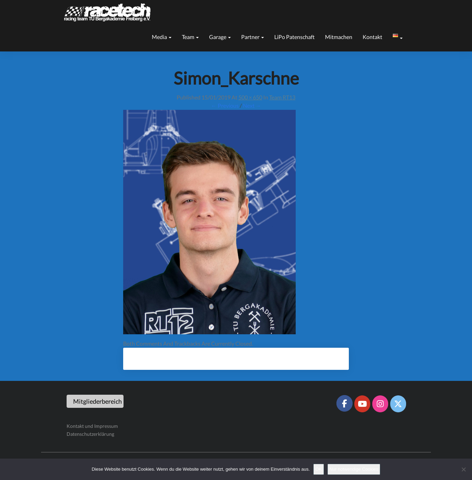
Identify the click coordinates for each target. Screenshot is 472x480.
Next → (252, 105)
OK (318, 469)
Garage (220, 36)
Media (161, 36)
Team (190, 36)
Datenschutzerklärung (90, 434)
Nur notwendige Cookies (354, 469)
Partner (252, 36)
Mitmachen (338, 36)
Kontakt (372, 36)
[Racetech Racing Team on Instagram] (380, 403)
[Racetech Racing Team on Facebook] (344, 403)
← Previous (225, 105)
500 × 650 (250, 97)
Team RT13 (282, 97)
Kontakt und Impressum (92, 426)
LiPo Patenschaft (294, 36)
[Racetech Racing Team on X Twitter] (398, 403)
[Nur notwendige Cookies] (463, 469)
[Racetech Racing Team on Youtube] (362, 403)
